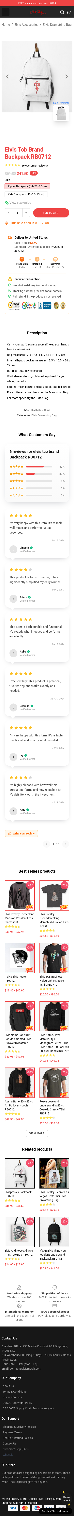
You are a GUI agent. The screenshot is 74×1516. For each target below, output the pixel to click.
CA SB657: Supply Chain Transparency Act (28, 1408)
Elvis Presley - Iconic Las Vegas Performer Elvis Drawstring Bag (54, 1196)
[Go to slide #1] (26, 133)
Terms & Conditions (14, 1391)
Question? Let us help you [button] (55, 1511)
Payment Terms (12, 1432)
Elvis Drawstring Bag (57, 25)
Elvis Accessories (26, 25)
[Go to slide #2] (47, 133)
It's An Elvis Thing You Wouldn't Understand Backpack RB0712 (52, 1254)
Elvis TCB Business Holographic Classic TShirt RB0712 (51, 980)
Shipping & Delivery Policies (19, 1426)
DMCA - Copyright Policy (17, 1402)
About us (8, 1386)
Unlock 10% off (66, 1498)
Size (7, 180)
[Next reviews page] (65, 844)
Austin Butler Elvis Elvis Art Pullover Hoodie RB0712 (19, 1105)
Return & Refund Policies (18, 1438)
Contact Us (9, 1443)
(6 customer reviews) (35, 165)
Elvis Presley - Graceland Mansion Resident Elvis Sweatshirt (19, 918)
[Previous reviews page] (46, 844)
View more (37, 1133)
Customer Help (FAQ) (16, 1449)
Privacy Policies (12, 1397)
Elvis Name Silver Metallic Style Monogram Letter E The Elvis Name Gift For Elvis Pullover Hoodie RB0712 (54, 1043)
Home (6, 25)
